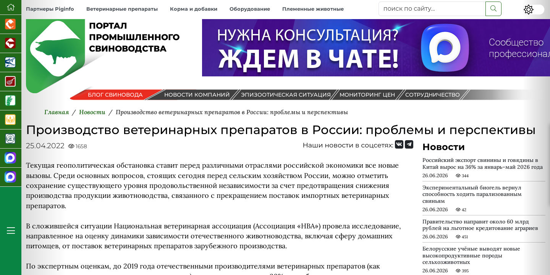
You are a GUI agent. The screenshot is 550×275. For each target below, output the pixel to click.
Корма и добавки (193, 9)
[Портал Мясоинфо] (10, 81)
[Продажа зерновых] (10, 119)
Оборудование (250, 9)
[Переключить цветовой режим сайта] (534, 9)
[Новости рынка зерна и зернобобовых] (10, 100)
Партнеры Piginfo (50, 9)
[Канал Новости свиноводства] (10, 158)
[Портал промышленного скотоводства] (10, 43)
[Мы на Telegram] (409, 144)
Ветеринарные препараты (122, 9)
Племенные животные (313, 9)
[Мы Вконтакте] (399, 144)
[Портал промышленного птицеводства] (10, 24)
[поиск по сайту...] (432, 9)
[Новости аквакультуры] (10, 62)
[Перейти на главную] (10, 7)
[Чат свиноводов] (10, 177)
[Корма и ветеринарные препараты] (10, 139)
